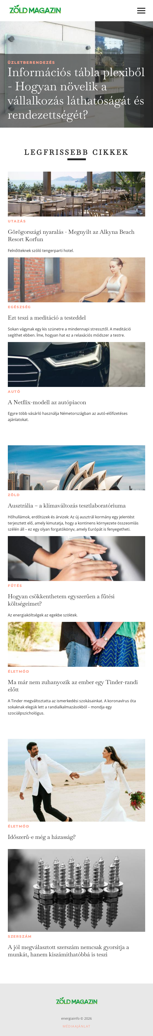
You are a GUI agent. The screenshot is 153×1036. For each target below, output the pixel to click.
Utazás (17, 221)
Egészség (19, 307)
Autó (14, 392)
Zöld (14, 495)
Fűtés (15, 586)
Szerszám (20, 936)
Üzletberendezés (31, 62)
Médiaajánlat (77, 1026)
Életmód (19, 671)
